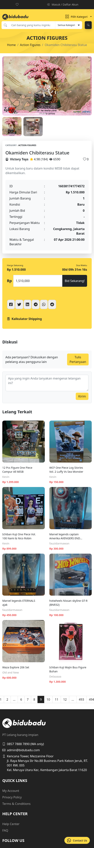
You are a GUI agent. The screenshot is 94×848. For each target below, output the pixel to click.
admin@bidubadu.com (21, 750)
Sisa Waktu (81, 265)
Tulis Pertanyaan (78, 359)
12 (65, 699)
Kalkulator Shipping (24, 319)
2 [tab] (69, 113)
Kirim (82, 396)
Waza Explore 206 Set (15, 667)
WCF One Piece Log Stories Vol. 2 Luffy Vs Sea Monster (66, 469)
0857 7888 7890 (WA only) (23, 744)
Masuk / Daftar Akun (62, 4)
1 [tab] (25, 113)
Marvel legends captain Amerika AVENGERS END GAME (64, 536)
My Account (10, 791)
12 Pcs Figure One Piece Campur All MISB (17, 469)
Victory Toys (19, 159)
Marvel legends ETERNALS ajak (18, 603)
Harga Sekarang (15, 265)
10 (48, 699)
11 (56, 699)
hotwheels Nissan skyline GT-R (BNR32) (68, 603)
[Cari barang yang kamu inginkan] (32, 25)
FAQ (5, 830)
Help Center (10, 824)
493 (81, 699)
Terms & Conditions (16, 804)
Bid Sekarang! (75, 281)
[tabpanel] (47, 85)
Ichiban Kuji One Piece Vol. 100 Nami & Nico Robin (19, 536)
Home (11, 45)
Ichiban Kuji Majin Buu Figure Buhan (67, 669)
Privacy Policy (12, 797)
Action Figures (30, 45)
